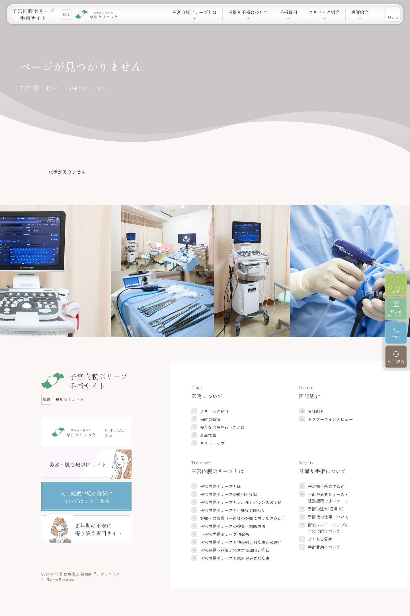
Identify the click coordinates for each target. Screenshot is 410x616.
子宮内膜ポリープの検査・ (233, 526)
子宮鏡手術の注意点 (326, 486)
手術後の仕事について (328, 517)
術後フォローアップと (328, 528)
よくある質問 (320, 539)
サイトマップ (212, 443)
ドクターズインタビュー (330, 419)
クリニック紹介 (321, 12)
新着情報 (208, 435)
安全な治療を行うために (222, 427)
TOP (25, 87)
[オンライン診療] (396, 284)
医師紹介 (316, 411)
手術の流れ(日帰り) (326, 509)
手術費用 (283, 12)
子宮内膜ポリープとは (220, 486)
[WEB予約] (396, 357)
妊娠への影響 (243, 518)
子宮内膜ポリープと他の (241, 542)
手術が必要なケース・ (328, 497)
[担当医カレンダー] (396, 309)
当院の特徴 (210, 419)
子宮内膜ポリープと (241, 502)
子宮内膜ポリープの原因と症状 (228, 494)
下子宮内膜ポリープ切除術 (224, 534)
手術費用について (324, 547)
